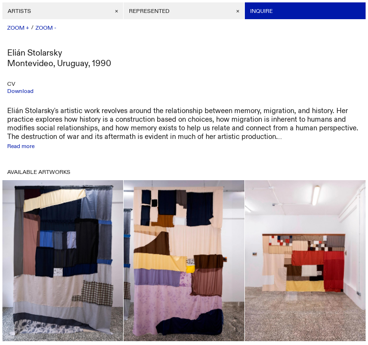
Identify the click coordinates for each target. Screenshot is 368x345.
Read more (20, 146)
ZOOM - (46, 28)
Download (20, 91)
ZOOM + (18, 28)
